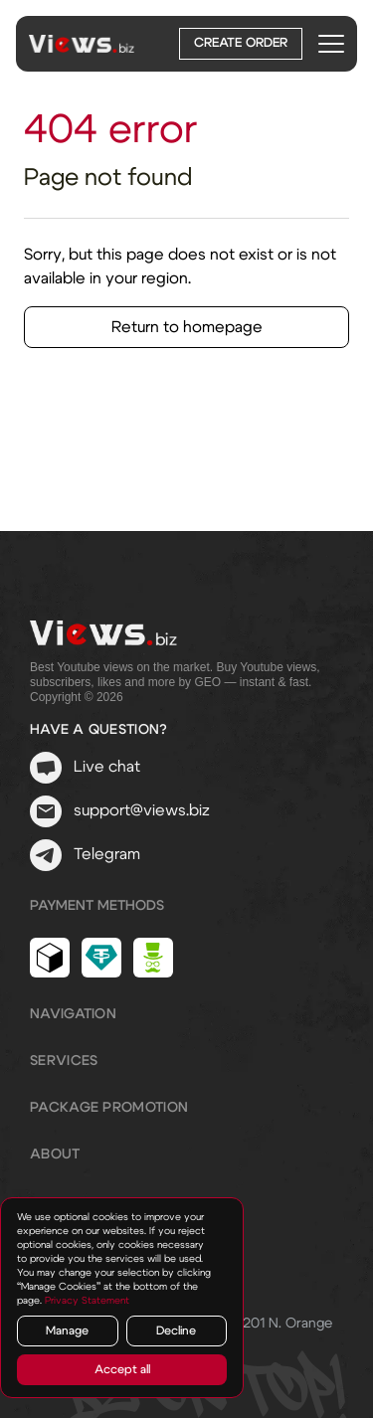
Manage (67, 1330)
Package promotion (109, 1108)
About (55, 1154)
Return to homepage (187, 327)
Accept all (122, 1369)
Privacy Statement (87, 1301)
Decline (176, 1330)
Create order (240, 43)
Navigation (73, 1014)
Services (63, 1061)
